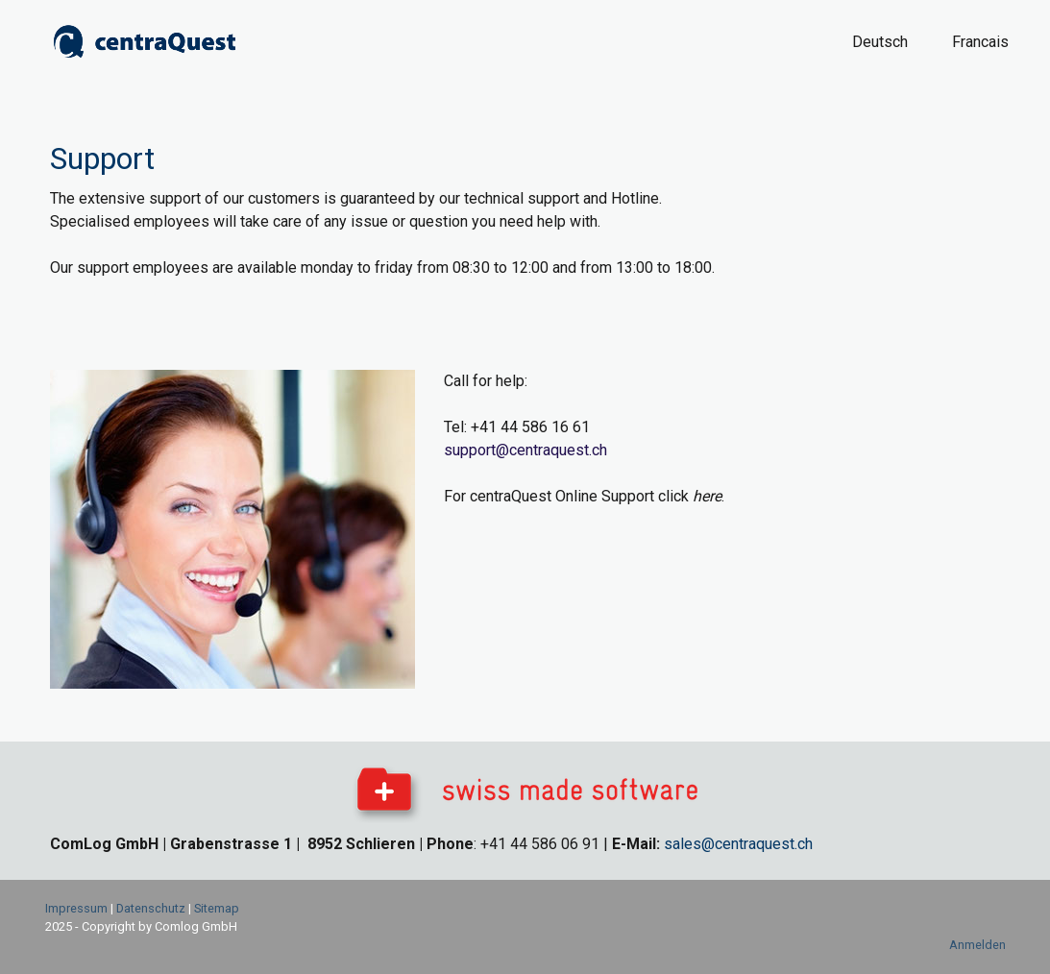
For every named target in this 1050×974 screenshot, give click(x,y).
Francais (980, 42)
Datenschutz (150, 908)
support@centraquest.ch (525, 450)
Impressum (76, 908)
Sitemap (216, 908)
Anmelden (977, 944)
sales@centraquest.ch (738, 844)
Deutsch (880, 42)
